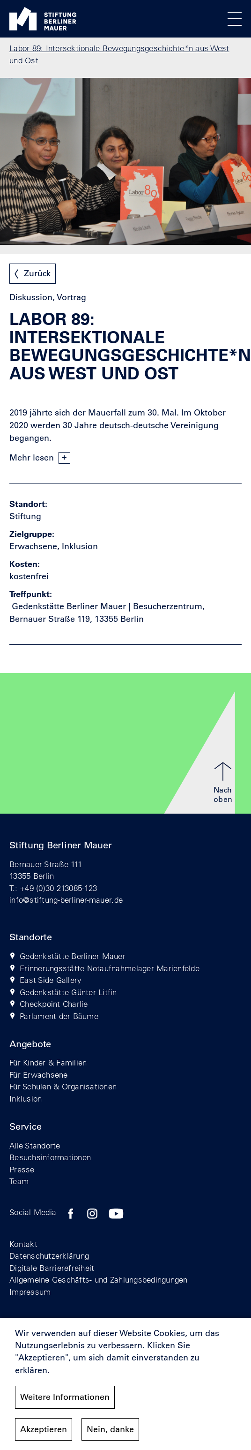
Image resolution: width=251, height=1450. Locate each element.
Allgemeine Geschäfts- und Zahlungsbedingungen (98, 1279)
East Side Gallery (50, 980)
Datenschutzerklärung (49, 1256)
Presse (22, 1169)
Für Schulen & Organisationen (63, 1086)
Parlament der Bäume (59, 1016)
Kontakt (23, 1244)
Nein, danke (110, 1432)
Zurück (37, 273)
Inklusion (25, 1098)
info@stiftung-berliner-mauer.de (66, 900)
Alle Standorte (34, 1145)
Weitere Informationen (65, 1400)
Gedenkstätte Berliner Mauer (73, 956)
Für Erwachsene (38, 1075)
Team (19, 1181)
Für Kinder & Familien (48, 1062)
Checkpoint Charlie (54, 1004)
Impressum (30, 1292)
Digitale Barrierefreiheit (52, 1268)
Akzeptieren (43, 1432)
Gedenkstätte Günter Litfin (68, 992)
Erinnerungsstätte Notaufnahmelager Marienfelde (109, 968)
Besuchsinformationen (50, 1157)
